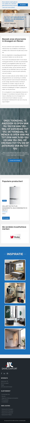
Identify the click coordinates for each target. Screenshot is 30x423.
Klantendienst (6, 391)
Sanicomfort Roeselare (7, 411)
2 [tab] (14, 30)
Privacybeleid (5, 400)
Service (3, 396)
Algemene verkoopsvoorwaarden (10, 398)
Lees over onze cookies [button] (8, 7)
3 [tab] (16, 30)
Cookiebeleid (5, 402)
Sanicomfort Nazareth (7, 413)
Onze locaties (5, 405)
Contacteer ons (6, 394)
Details (6, 218)
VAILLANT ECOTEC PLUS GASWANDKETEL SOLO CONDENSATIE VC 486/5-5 (14, 208)
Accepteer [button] (23, 4)
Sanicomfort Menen (7, 414)
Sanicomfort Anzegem (7, 409)
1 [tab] (13, 30)
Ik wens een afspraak (15, 160)
